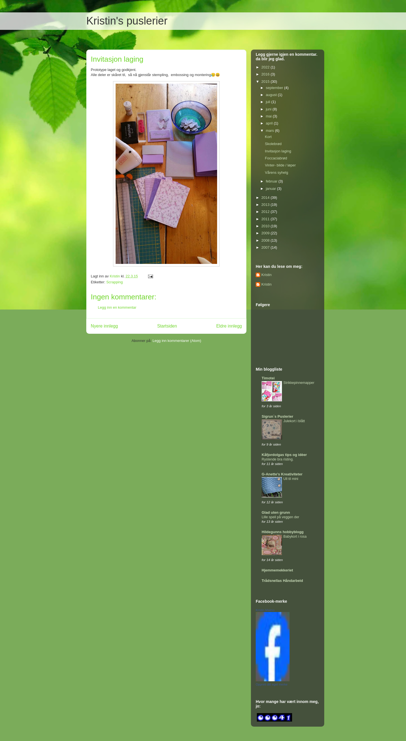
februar (272, 181)
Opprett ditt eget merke (272, 684)
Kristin (266, 275)
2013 (266, 205)
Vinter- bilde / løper (280, 165)
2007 (266, 247)
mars (270, 130)
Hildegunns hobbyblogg (283, 532)
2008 (266, 240)
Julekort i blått (294, 421)
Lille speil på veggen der (280, 517)
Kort (268, 137)
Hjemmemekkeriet (277, 570)
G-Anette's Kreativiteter (282, 474)
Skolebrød (273, 144)
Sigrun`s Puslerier (277, 416)
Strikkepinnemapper (298, 383)
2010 (266, 226)
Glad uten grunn (276, 512)
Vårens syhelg (276, 172)
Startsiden (167, 326)
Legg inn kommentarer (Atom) (177, 341)
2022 (266, 67)
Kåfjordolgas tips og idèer (284, 455)
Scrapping (114, 282)
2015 (266, 81)
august (272, 95)
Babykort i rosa (294, 536)
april (270, 123)
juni (269, 109)
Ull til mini (290, 479)
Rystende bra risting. (278, 459)
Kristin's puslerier (126, 21)
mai (269, 116)
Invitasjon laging (278, 151)
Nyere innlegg (104, 326)
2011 (266, 219)
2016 (266, 74)
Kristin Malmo (265, 610)
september (275, 88)
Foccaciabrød (276, 158)
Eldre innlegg (229, 326)
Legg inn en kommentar (117, 307)
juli (269, 102)
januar (271, 188)
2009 (266, 233)
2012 (266, 212)
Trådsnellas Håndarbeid (282, 580)
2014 (266, 197)
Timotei (268, 378)
